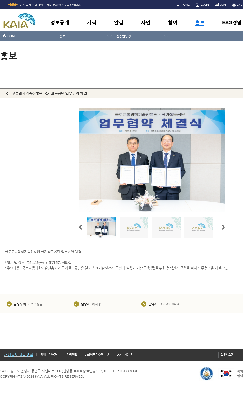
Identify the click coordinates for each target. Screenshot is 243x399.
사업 (145, 22)
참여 (172, 22)
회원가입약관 (48, 355)
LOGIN (205, 4)
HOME (185, 4)
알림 (118, 22)
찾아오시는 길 (124, 355)
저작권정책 (70, 355)
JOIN (223, 4)
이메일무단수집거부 (96, 355)
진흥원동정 (123, 36)
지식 (91, 22)
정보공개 (59, 22)
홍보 (199, 22)
